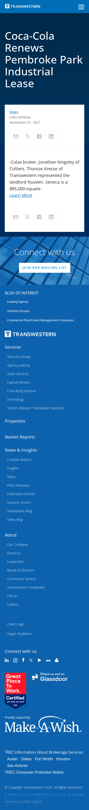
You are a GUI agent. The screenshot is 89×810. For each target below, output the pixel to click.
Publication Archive (21, 494)
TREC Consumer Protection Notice (34, 772)
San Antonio (17, 766)
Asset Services (18, 373)
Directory (14, 553)
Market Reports (20, 437)
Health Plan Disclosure (49, 794)
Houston (63, 759)
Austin (12, 759)
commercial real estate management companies (40, 320)
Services (13, 347)
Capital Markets (18, 382)
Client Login (15, 624)
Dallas (26, 759)
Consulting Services (21, 391)
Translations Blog (19, 511)
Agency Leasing (18, 365)
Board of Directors (20, 570)
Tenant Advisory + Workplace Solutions (35, 408)
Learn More (20, 195)
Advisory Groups (18, 311)
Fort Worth (44, 759)
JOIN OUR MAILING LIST (45, 268)
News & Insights (21, 450)
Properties (15, 421)
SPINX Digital (31, 801)
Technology (15, 399)
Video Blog (15, 519)
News (13, 112)
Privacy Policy (18, 794)
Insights (13, 468)
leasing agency (17, 301)
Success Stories (19, 502)
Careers (13, 604)
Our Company (17, 544)
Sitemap (77, 794)
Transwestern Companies (26, 587)
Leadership (15, 561)
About (11, 535)
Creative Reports (19, 459)
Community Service (21, 578)
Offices (12, 596)
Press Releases (18, 485)
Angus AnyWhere (19, 633)
